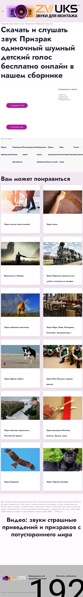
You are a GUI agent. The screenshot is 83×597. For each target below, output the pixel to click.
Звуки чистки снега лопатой (17, 224)
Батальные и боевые (14, 275)
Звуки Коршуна (11, 481)
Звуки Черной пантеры (57, 481)
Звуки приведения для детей (53, 154)
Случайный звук (16, 127)
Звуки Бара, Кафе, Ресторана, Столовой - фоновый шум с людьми (60, 333)
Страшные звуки (7, 23)
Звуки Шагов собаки (13, 378)
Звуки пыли (51, 224)
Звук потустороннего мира (66, 154)
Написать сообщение (66, 576)
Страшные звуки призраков (17, 154)
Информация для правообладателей (37, 577)
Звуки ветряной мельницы (16, 327)
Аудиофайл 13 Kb (17, 105)
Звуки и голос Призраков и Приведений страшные (33, 23)
